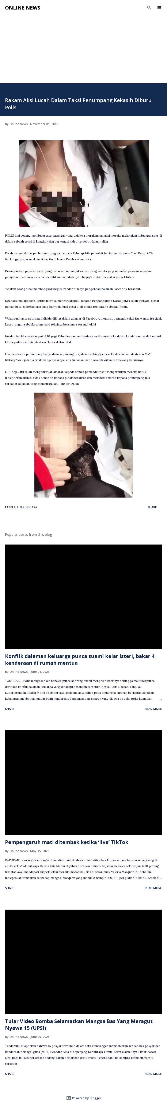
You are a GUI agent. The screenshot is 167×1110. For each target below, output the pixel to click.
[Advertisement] (83, 51)
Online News (22, 7)
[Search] (149, 7)
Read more (153, 709)
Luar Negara (27, 507)
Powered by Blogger (83, 1098)
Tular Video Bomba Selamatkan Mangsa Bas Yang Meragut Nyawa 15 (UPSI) (79, 1024)
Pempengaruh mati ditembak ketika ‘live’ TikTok (66, 841)
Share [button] (152, 507)
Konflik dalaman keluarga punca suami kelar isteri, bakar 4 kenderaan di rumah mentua (80, 659)
